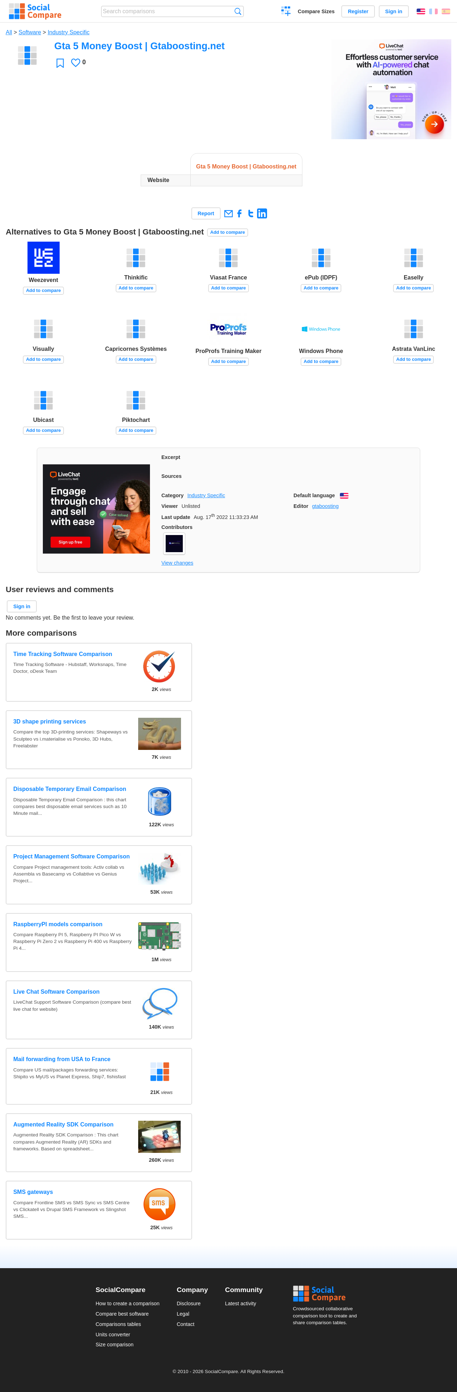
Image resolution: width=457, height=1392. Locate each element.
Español (446, 11)
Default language (314, 495)
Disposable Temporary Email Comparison (69, 789)
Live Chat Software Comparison (56, 992)
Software (30, 32)
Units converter (113, 1334)
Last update (175, 517)
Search (238, 11)
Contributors (176, 527)
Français (433, 11)
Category (172, 495)
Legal (183, 1314)
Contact (186, 1324)
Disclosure (189, 1303)
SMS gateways (33, 1192)
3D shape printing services (49, 721)
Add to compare (227, 232)
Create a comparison (286, 12)
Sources (171, 476)
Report (206, 213)
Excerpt (170, 457)
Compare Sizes (316, 11)
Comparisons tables (118, 1324)
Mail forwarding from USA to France (61, 1059)
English (421, 11)
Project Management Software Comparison (71, 856)
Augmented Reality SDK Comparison (63, 1124)
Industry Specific (68, 32)
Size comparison (115, 1344)
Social (327, 1293)
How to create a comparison (128, 1303)
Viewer (169, 506)
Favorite (60, 63)
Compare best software (122, 1314)
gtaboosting (325, 506)
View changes (177, 563)
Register (358, 11)
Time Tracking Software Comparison (62, 654)
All (9, 32)
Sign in (393, 11)
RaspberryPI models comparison (57, 924)
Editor (300, 506)
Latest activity (240, 1303)
